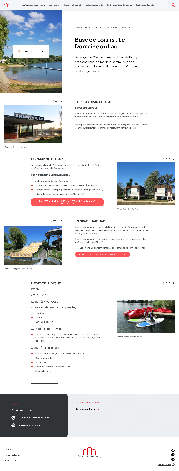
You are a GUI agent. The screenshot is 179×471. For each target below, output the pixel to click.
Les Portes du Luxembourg (33, 5)
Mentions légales (13, 455)
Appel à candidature (87, 409)
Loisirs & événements (94, 5)
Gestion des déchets (145, 5)
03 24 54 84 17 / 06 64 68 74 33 (30, 418)
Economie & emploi (72, 5)
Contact (8, 449)
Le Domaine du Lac (126, 28)
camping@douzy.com (26, 425)
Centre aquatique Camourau (119, 5)
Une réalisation (166, 464)
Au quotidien (54, 5)
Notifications (11, 460)
